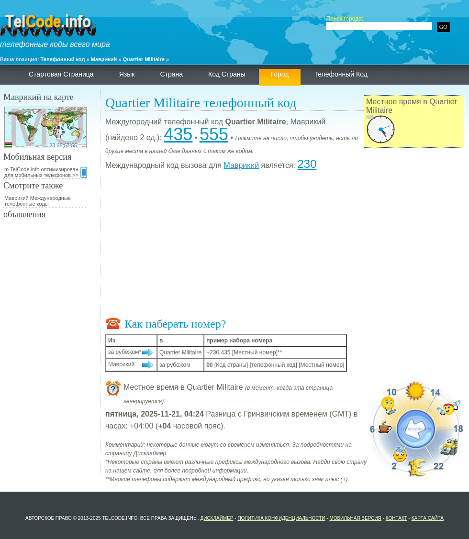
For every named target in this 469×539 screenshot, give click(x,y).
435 (178, 134)
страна (171, 74)
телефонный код (340, 74)
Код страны (227, 74)
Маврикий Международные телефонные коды (37, 201)
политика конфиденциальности (281, 518)
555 (214, 134)
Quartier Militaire (144, 59)
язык (127, 74)
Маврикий (104, 59)
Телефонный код (63, 59)
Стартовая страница (61, 74)
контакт (396, 518)
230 (306, 163)
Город (280, 74)
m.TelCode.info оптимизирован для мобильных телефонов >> (45, 172)
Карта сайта (428, 518)
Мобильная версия (355, 518)
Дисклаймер (216, 518)
